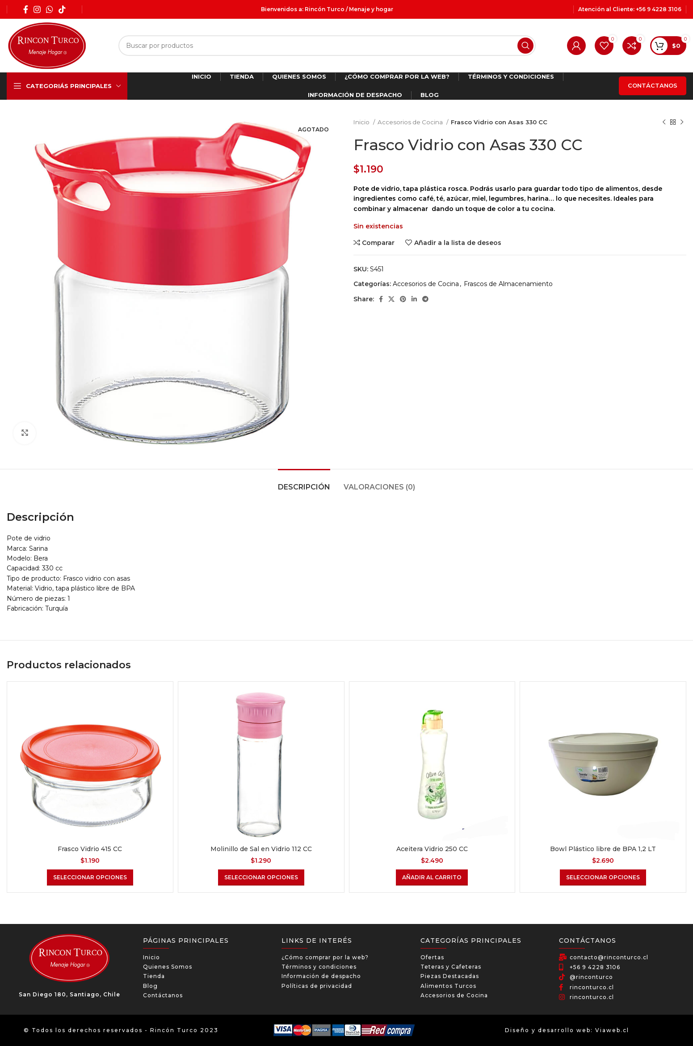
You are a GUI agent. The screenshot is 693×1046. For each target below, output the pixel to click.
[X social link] (391, 299)
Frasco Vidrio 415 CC (90, 849)
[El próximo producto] (681, 122)
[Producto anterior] (663, 122)
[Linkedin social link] (414, 299)
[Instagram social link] (37, 9)
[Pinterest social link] (403, 299)
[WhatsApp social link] (49, 9)
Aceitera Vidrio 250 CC (432, 849)
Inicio (362, 122)
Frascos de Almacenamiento (508, 284)
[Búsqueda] (327, 45)
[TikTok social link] (62, 9)
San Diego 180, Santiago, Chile (69, 994)
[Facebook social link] (26, 9)
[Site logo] (47, 45)
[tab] (304, 482)
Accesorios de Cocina (411, 122)
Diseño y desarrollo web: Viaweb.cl (567, 1030)
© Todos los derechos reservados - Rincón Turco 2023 (121, 1030)
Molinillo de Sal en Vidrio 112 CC (261, 849)
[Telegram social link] (425, 299)
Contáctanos (652, 85)
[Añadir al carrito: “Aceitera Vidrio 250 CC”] (432, 877)
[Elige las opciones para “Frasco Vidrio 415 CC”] (90, 877)
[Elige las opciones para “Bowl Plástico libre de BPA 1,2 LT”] (603, 877)
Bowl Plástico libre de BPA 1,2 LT (603, 849)
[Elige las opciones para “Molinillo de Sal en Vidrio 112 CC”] (261, 877)
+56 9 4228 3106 (658, 9)
